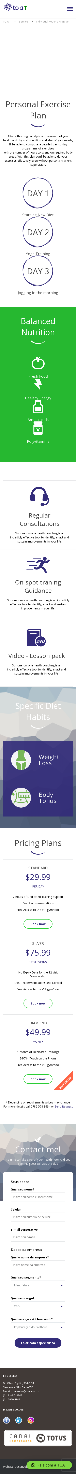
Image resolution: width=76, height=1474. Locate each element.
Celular (16, 1209)
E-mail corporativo (24, 1229)
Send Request (64, 1106)
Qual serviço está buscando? (32, 1319)
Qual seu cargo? (22, 1298)
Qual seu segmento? (26, 1277)
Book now (38, 924)
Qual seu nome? (22, 1189)
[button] (49, 1465)
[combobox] (38, 1285)
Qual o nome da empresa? (30, 1257)
